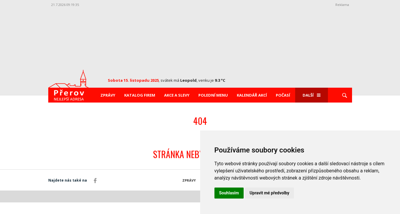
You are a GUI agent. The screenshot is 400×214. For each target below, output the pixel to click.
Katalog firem (139, 95)
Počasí (283, 95)
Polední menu (213, 95)
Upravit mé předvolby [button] (269, 193)
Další (311, 95)
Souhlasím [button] (229, 193)
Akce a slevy (176, 95)
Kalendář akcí (252, 95)
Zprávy (107, 95)
